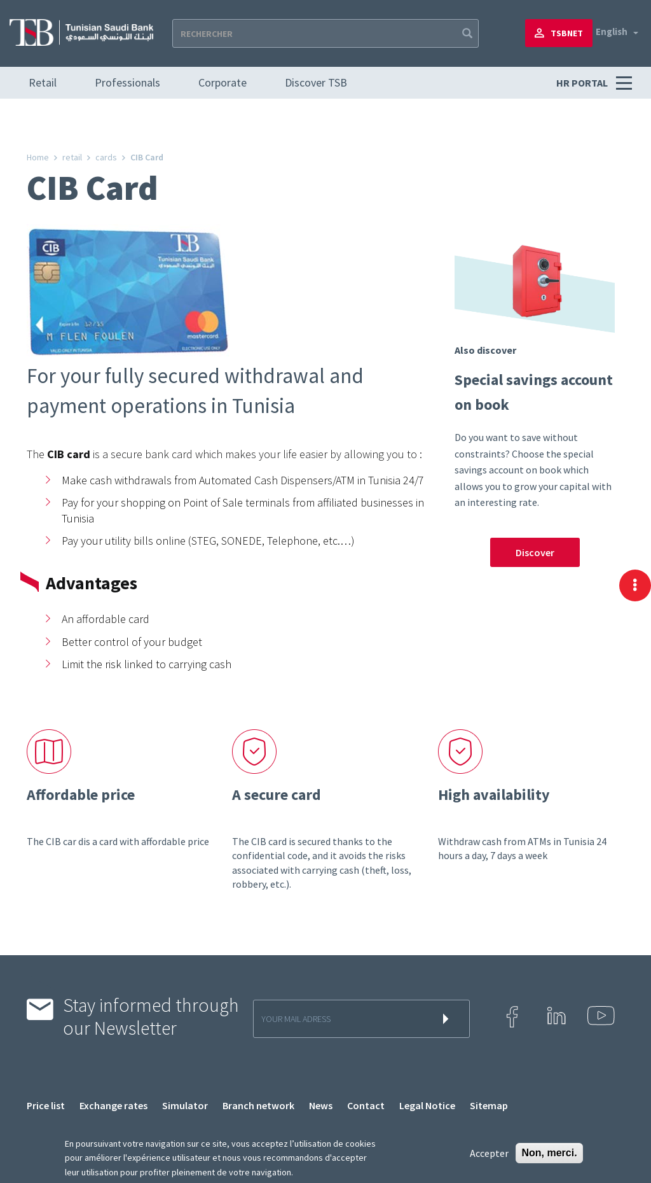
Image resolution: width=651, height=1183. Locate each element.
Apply (466, 33)
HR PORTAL (583, 82)
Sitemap (489, 1105)
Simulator (185, 1105)
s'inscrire (448, 1019)
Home (38, 157)
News (320, 1105)
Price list (46, 1105)
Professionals (127, 82)
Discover (535, 552)
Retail (43, 82)
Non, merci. (549, 1152)
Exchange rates (113, 1105)
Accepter (489, 1153)
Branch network (258, 1105)
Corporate (222, 82)
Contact (366, 1105)
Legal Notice (427, 1105)
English (611, 31)
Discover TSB (316, 82)
